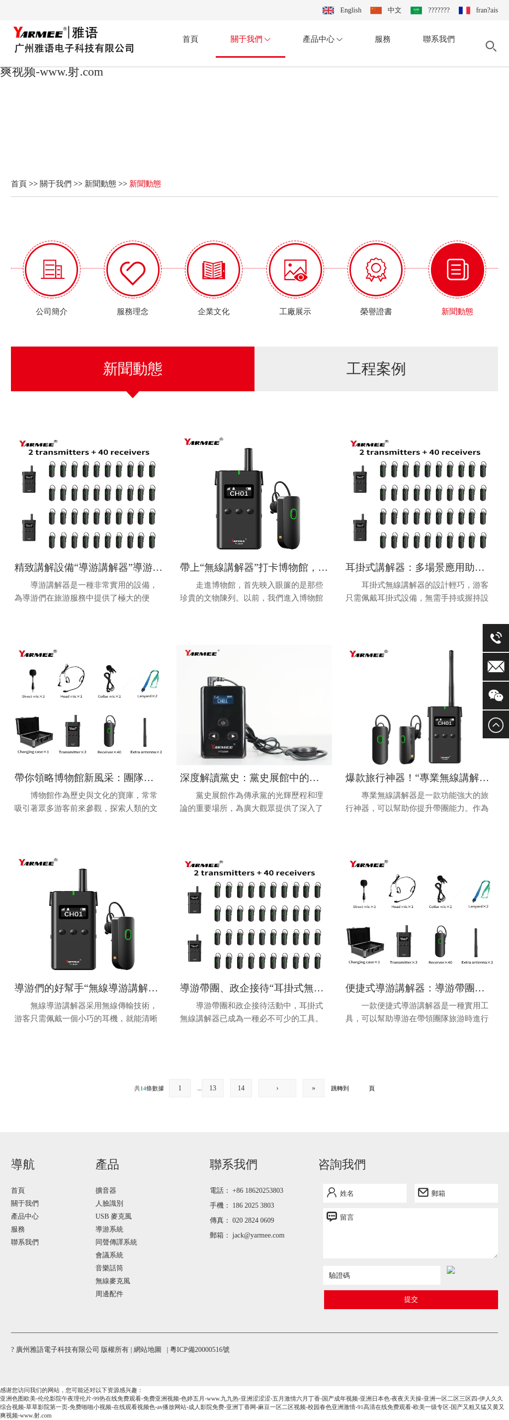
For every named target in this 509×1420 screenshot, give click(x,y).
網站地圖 (148, 1349)
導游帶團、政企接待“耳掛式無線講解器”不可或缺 (254, 987)
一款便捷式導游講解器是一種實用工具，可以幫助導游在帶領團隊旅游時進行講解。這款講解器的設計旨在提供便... (417, 1013)
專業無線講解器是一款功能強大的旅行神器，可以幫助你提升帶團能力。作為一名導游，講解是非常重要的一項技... (417, 803)
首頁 (190, 39)
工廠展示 (295, 311)
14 (241, 1088)
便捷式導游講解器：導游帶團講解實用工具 (419, 987)
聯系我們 (439, 39)
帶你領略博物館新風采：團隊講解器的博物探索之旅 (88, 777)
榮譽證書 (376, 311)
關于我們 (250, 39)
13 (212, 1088)
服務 (383, 39)
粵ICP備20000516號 (200, 1349)
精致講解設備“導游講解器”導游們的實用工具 (88, 567)
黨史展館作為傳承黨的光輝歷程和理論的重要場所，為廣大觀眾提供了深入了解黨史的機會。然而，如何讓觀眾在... (251, 803)
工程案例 (376, 368)
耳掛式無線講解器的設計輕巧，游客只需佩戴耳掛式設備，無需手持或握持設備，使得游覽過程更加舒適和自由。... (417, 593)
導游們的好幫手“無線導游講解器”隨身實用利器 (88, 987)
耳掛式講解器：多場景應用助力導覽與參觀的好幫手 (419, 567)
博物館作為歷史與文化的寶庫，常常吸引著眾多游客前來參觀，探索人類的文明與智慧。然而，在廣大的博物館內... (86, 803)
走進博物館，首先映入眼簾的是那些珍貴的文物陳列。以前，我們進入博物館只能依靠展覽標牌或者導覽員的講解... (251, 593)
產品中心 (322, 39)
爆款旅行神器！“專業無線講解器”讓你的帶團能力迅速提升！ (419, 777)
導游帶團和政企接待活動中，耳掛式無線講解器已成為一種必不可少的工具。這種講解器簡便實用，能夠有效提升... (251, 1013)
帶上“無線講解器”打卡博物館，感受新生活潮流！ (254, 567)
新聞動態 (100, 183)
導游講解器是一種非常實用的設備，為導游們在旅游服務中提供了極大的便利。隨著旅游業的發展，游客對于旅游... (86, 593)
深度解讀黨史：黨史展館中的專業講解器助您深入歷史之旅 (254, 777)
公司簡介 (52, 311)
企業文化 (214, 311)
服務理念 (133, 311)
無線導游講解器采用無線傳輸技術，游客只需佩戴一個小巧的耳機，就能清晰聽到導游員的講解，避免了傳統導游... (86, 1013)
